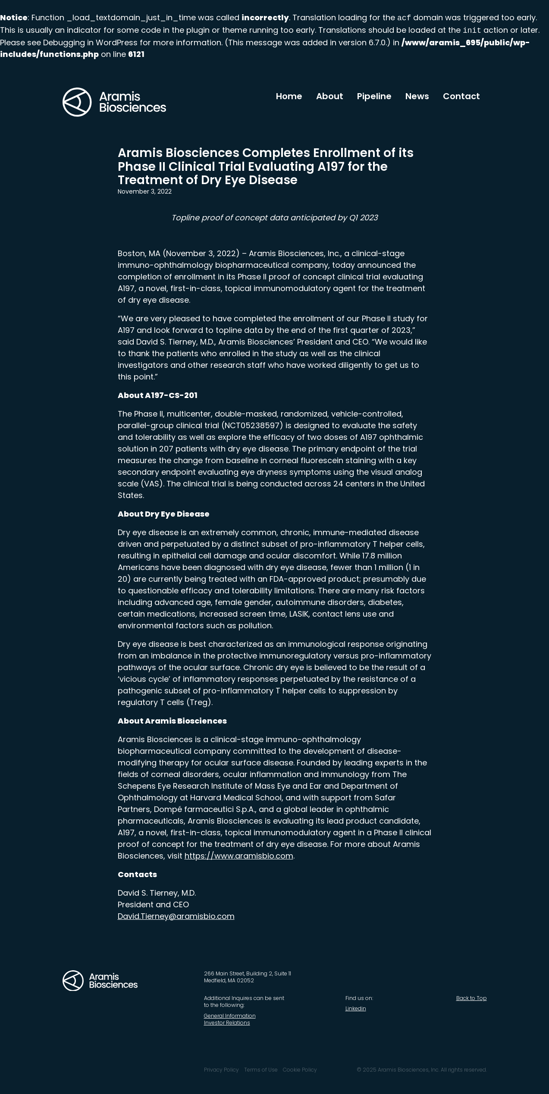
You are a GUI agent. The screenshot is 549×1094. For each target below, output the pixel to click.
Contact (461, 96)
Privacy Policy (221, 1069)
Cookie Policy (300, 1069)
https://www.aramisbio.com (239, 855)
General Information (230, 1015)
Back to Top (471, 998)
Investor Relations (227, 1022)
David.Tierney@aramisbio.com (176, 916)
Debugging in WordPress (90, 42)
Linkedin (355, 1008)
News (417, 96)
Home (289, 96)
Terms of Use (261, 1069)
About (329, 96)
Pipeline (374, 96)
